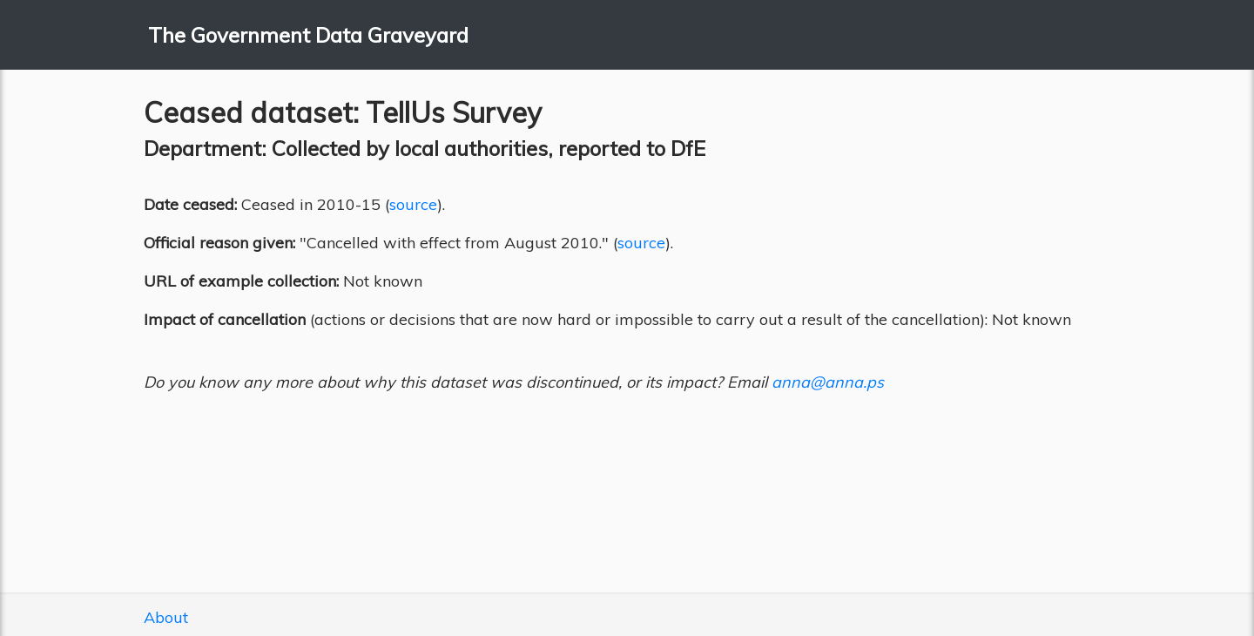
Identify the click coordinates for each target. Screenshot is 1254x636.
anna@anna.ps (828, 382)
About (166, 617)
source (413, 204)
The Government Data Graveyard (308, 35)
